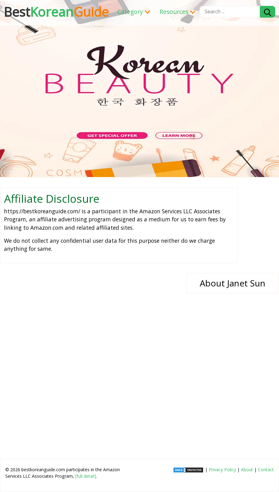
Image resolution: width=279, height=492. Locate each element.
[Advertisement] (139, 359)
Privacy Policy (222, 469)
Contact (266, 469)
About (247, 469)
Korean (56, 11)
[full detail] (85, 476)
